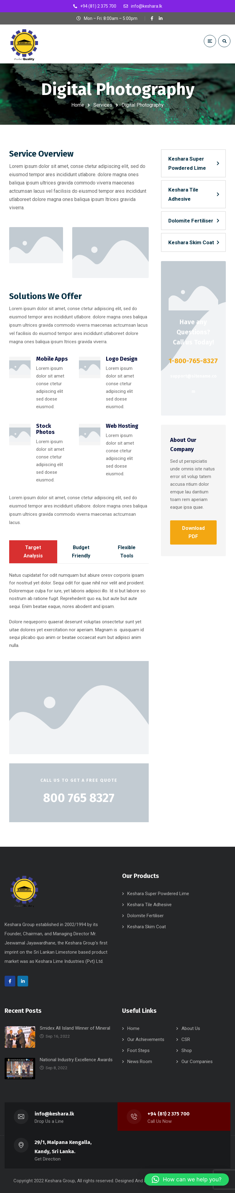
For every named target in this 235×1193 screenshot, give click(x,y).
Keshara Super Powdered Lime (187, 163)
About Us (190, 1028)
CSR (185, 1039)
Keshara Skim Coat (191, 242)
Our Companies (197, 1061)
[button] (186, 1179)
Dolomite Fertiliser (190, 221)
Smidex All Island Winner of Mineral (75, 1028)
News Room (139, 1061)
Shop (186, 1050)
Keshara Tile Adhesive (183, 194)
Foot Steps (138, 1050)
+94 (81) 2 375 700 (168, 1114)
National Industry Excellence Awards (76, 1059)
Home (77, 105)
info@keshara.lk (54, 1114)
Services (102, 105)
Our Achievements (145, 1039)
